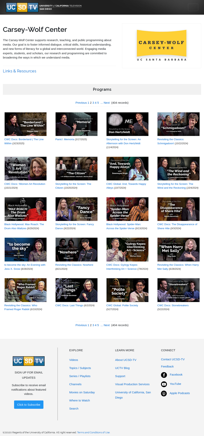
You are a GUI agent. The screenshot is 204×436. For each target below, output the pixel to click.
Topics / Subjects (80, 368)
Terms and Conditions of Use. (93, 432)
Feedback (167, 366)
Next (107, 102)
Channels (75, 384)
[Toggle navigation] (193, 7)
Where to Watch (79, 400)
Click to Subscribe (28, 404)
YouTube (175, 383)
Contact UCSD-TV (173, 359)
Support (120, 376)
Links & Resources (20, 71)
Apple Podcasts (180, 393)
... (102, 102)
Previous (81, 102)
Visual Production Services (132, 384)
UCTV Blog (122, 368)
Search (74, 408)
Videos (73, 359)
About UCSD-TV (125, 359)
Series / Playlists (80, 376)
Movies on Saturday (82, 392)
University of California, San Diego (133, 395)
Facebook (176, 374)
